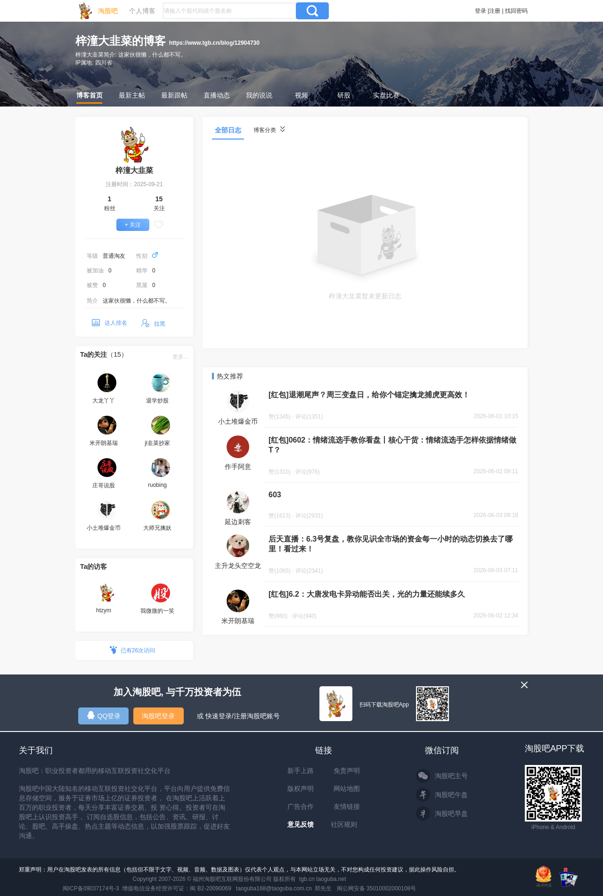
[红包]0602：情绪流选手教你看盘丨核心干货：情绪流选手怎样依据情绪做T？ (392, 445)
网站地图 (347, 788)
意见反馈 (300, 824)
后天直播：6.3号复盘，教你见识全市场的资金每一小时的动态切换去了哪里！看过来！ (391, 544)
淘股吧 (108, 11)
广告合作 (300, 806)
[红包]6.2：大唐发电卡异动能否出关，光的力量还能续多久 (367, 594)
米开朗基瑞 (237, 621)
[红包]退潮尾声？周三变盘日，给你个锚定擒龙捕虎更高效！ (369, 395)
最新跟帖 (174, 95)
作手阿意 (238, 466)
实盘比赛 (386, 95)
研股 (343, 95)
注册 (494, 11)
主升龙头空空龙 (238, 565)
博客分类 (269, 129)
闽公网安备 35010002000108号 (376, 888)
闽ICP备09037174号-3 (91, 888)
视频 (301, 95)
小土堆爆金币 (238, 421)
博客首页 (89, 95)
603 (275, 495)
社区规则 (344, 824)
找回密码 (516, 11)
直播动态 (217, 95)
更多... (180, 356)
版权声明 (300, 788)
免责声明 (347, 770)
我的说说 (259, 95)
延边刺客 (238, 522)
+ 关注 (133, 225)
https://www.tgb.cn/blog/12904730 (214, 43)
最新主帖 (132, 95)
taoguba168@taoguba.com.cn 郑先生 (284, 888)
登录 (480, 11)
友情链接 (347, 806)
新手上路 (300, 770)
